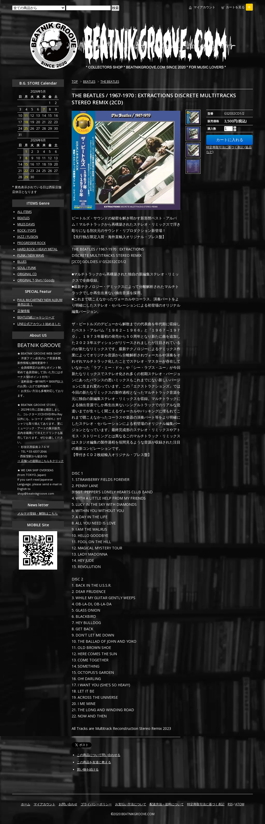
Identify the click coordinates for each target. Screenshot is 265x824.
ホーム (25, 804)
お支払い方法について (130, 804)
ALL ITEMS (24, 212)
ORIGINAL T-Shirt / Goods (35, 280)
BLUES (21, 261)
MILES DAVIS (26, 224)
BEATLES (89, 81)
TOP (75, 81)
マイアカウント (204, 7)
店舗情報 (23, 311)
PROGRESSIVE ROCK (31, 243)
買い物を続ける (88, 769)
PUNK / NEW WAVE (30, 255)
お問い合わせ (68, 804)
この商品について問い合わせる (98, 755)
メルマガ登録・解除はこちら (37, 513)
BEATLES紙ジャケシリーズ (35, 317)
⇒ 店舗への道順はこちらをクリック (40, 461)
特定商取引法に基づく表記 (205, 804)
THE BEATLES (109, 81)
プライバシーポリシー (96, 804)
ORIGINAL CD (27, 274)
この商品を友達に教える (94, 762)
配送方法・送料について (167, 804)
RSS (230, 804)
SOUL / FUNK (26, 268)
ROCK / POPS (26, 230)
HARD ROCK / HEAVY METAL (37, 249)
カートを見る (239, 7)
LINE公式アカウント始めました (39, 324)
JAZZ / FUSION (27, 236)
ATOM (239, 804)
